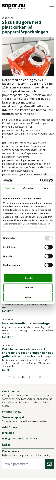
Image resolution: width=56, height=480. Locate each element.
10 (23, 377)
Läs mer (6, 311)
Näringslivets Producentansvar (19, 438)
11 (28, 377)
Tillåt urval (28, 287)
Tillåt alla (28, 278)
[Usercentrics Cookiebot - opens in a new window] (40, 180)
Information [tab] (28, 188)
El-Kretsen (8, 432)
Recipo (6, 444)
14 (45, 377)
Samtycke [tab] (10, 188)
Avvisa (28, 297)
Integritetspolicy (11, 411)
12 (34, 377)
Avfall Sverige (10, 427)
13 (39, 377)
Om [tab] (46, 188)
